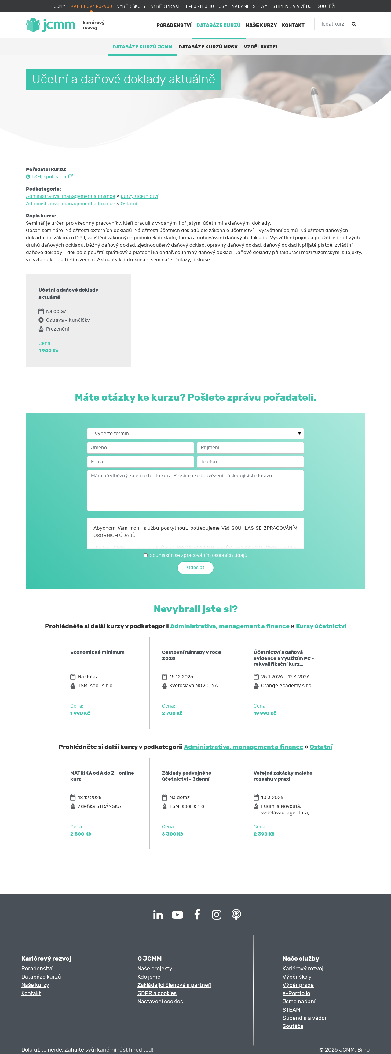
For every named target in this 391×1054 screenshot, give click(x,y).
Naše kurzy (261, 25)
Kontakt (293, 25)
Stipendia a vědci (292, 6)
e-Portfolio (200, 6)
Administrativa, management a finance (70, 196)
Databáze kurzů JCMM (142, 47)
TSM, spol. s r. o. (49, 177)
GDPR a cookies (157, 993)
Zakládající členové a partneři (174, 985)
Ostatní (129, 203)
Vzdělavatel (261, 47)
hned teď (140, 1050)
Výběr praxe (166, 6)
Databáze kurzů (218, 25)
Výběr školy (131, 6)
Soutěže (328, 6)
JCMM (60, 6)
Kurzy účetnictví (139, 196)
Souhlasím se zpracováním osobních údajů (198, 555)
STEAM (260, 6)
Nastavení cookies (160, 1001)
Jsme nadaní (233, 6)
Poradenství (174, 25)
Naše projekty (154, 969)
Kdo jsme (148, 977)
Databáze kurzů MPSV (208, 47)
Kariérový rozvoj (91, 6)
